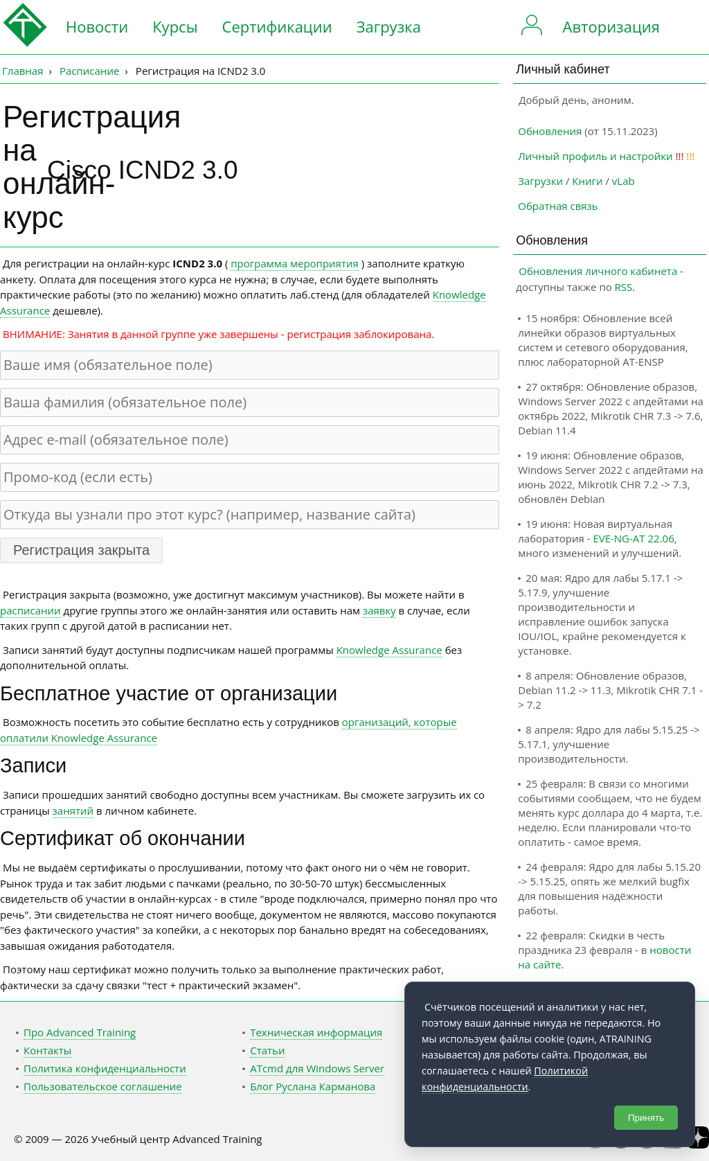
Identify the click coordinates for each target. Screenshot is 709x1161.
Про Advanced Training (80, 1032)
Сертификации (277, 26)
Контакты (47, 1050)
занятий (73, 810)
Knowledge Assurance (389, 650)
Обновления (550, 131)
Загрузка (389, 26)
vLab (623, 181)
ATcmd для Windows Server (317, 1068)
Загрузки (540, 181)
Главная (22, 71)
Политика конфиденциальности (105, 1068)
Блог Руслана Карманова (312, 1086)
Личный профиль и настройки (595, 156)
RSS (624, 287)
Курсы (174, 26)
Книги (587, 181)
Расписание (89, 71)
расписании (30, 610)
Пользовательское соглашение (103, 1086)
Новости (97, 26)
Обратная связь (558, 206)
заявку (379, 610)
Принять (646, 1118)
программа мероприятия (295, 263)
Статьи (267, 1050)
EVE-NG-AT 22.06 (633, 538)
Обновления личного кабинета (598, 271)
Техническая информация (316, 1032)
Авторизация (611, 26)
